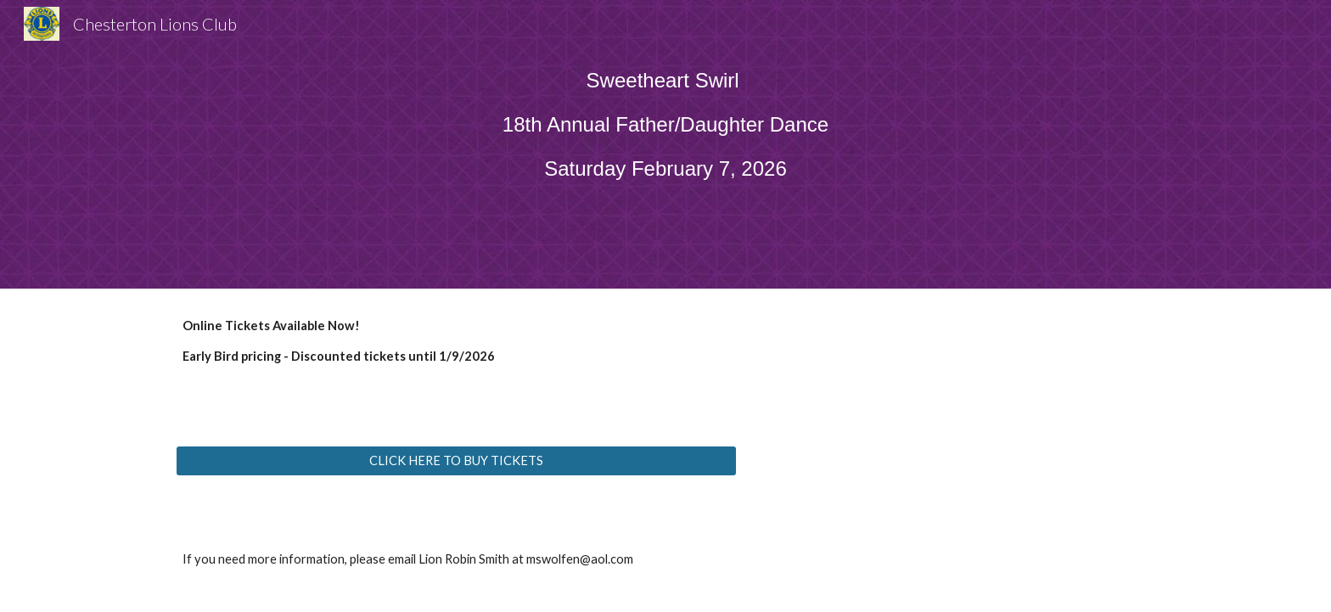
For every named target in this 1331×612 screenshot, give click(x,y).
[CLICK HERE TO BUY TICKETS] (456, 460)
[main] (665, 132)
